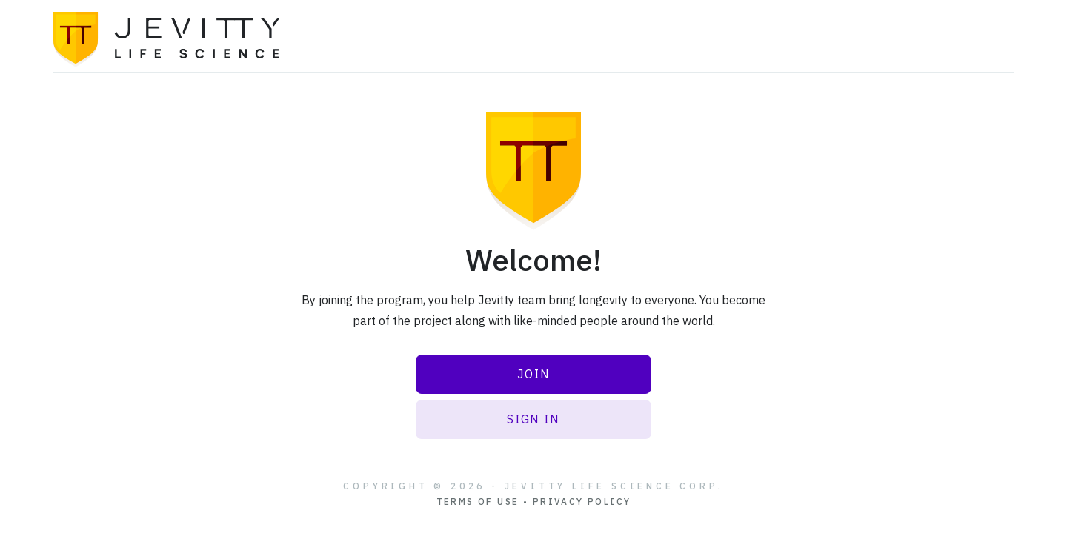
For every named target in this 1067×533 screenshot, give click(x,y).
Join (533, 373)
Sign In (533, 419)
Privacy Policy (582, 501)
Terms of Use (477, 501)
